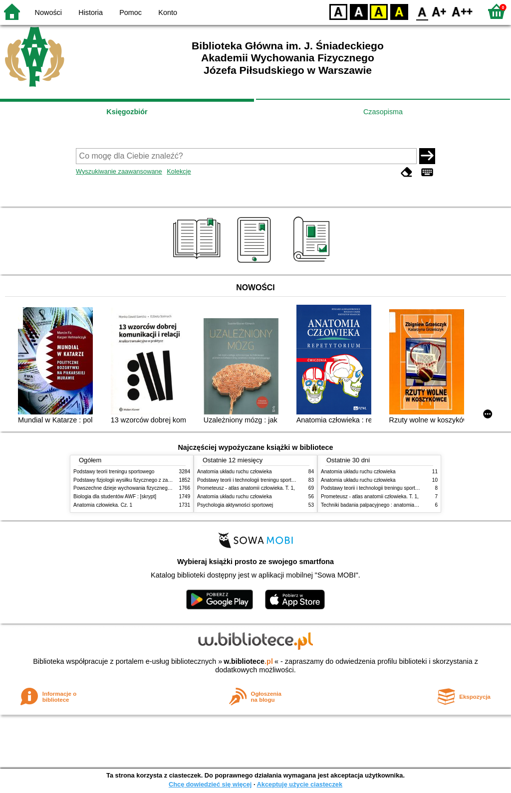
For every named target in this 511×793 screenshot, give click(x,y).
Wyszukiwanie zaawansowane (119, 171)
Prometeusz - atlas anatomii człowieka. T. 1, (246, 488)
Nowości (48, 12)
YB (378, 11)
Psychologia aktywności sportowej (235, 505)
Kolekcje (179, 171)
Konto (167, 12)
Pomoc (130, 12)
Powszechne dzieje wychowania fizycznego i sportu (130, 488)
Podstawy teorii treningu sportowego (113, 471)
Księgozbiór (126, 112)
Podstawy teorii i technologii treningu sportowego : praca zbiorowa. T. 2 (276, 480)
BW (358, 11)
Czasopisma (383, 112)
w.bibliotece (248, 661)
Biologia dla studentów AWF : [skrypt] (114, 496)
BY (399, 11)
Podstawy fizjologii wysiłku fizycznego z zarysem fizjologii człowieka (148, 480)
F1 (439, 11)
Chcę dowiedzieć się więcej (210, 784)
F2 (462, 11)
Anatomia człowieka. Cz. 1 (102, 505)
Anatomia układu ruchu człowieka (234, 471)
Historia (90, 12)
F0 (422, 11)
